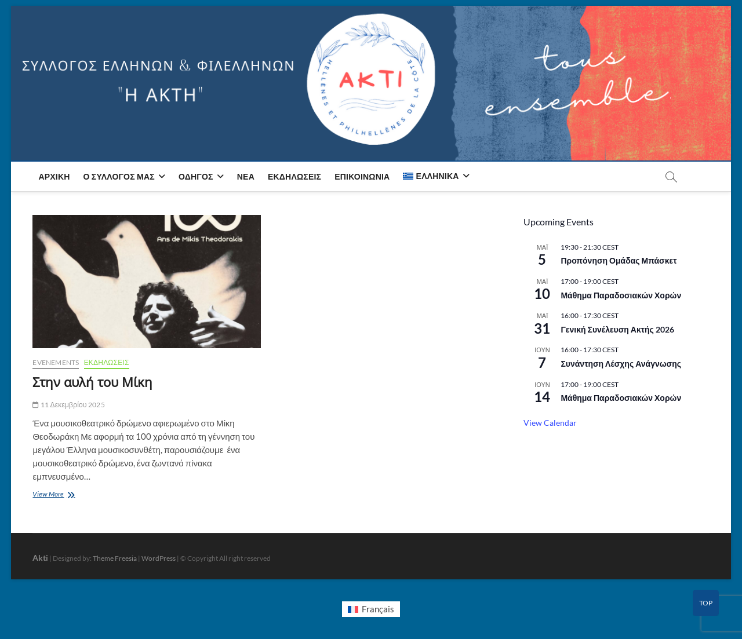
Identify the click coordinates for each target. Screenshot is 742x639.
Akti (40, 558)
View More (55, 495)
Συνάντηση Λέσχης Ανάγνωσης (621, 363)
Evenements (55, 362)
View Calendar (550, 423)
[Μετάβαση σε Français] (371, 609)
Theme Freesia (115, 558)
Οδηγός (196, 176)
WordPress (158, 558)
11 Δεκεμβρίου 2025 (68, 404)
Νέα (245, 176)
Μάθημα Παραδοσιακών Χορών (621, 295)
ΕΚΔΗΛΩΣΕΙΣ (106, 362)
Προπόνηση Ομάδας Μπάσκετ (618, 260)
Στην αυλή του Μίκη (92, 381)
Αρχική (54, 176)
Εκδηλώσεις (294, 176)
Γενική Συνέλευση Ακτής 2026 (617, 329)
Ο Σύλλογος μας (119, 176)
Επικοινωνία (362, 176)
